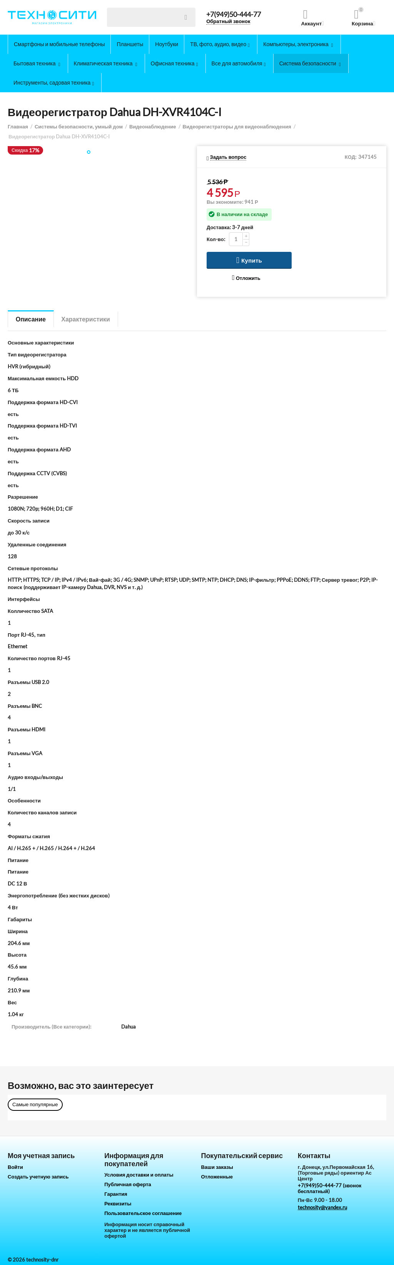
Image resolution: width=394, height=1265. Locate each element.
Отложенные (217, 1176)
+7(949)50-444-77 (233, 14)
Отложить (246, 278)
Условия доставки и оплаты (138, 1175)
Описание (31, 319)
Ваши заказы (217, 1167)
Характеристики (86, 319)
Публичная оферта (127, 1184)
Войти (15, 1167)
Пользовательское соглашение (143, 1213)
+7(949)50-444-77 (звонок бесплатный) (330, 1188)
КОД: (350, 157)
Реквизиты (117, 1203)
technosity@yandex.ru (322, 1207)
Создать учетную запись (38, 1176)
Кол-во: (216, 239)
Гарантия (115, 1194)
